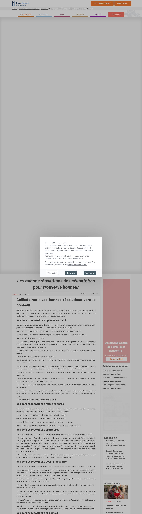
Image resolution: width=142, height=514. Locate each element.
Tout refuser (71, 273)
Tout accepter (89, 273)
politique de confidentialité (77, 265)
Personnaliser (52, 273)
